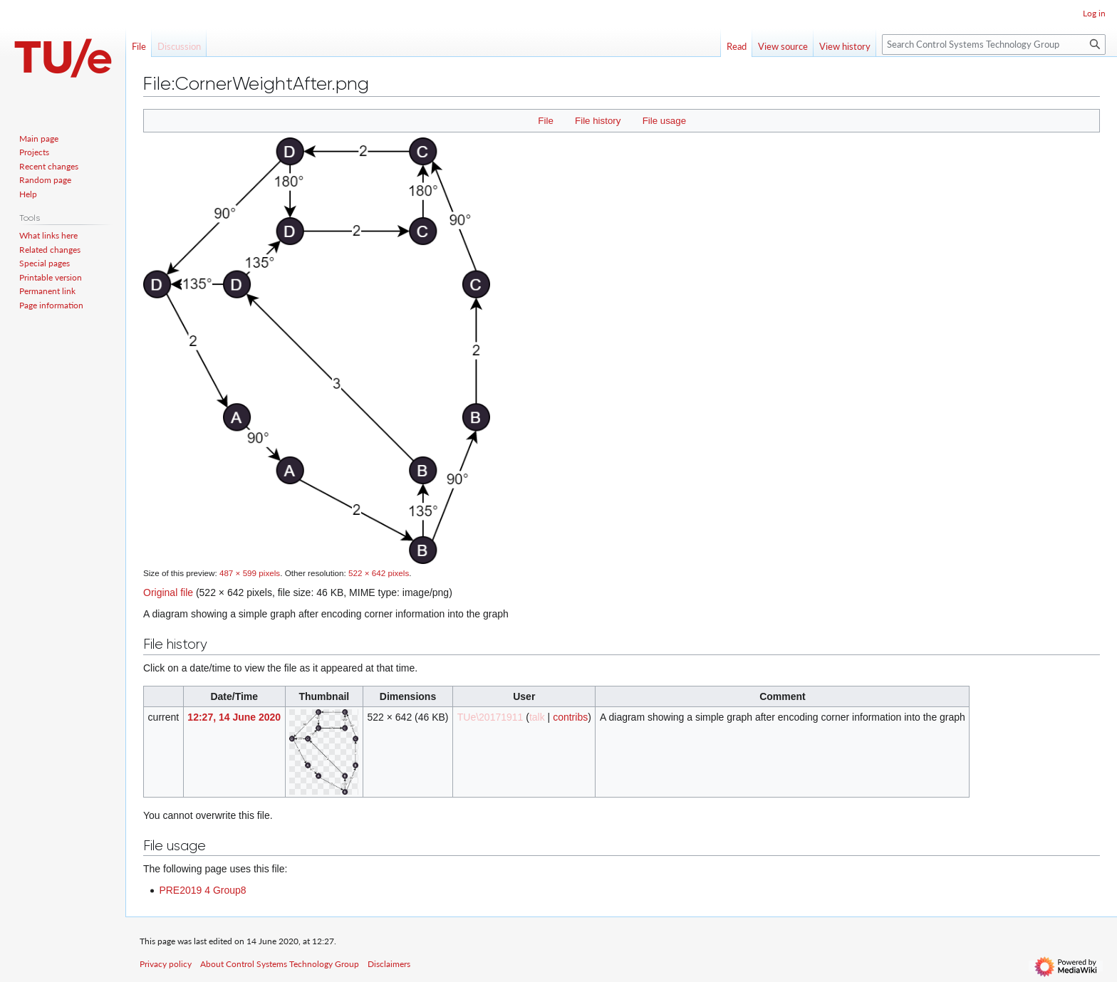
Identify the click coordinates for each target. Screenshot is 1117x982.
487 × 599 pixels (249, 573)
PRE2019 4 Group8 (202, 890)
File (545, 120)
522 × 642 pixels (378, 573)
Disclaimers (389, 964)
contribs (570, 717)
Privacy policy (166, 964)
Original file (168, 592)
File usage (664, 120)
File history (597, 120)
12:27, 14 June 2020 (234, 717)
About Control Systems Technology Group (279, 964)
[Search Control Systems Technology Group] (994, 44)
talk (537, 717)
